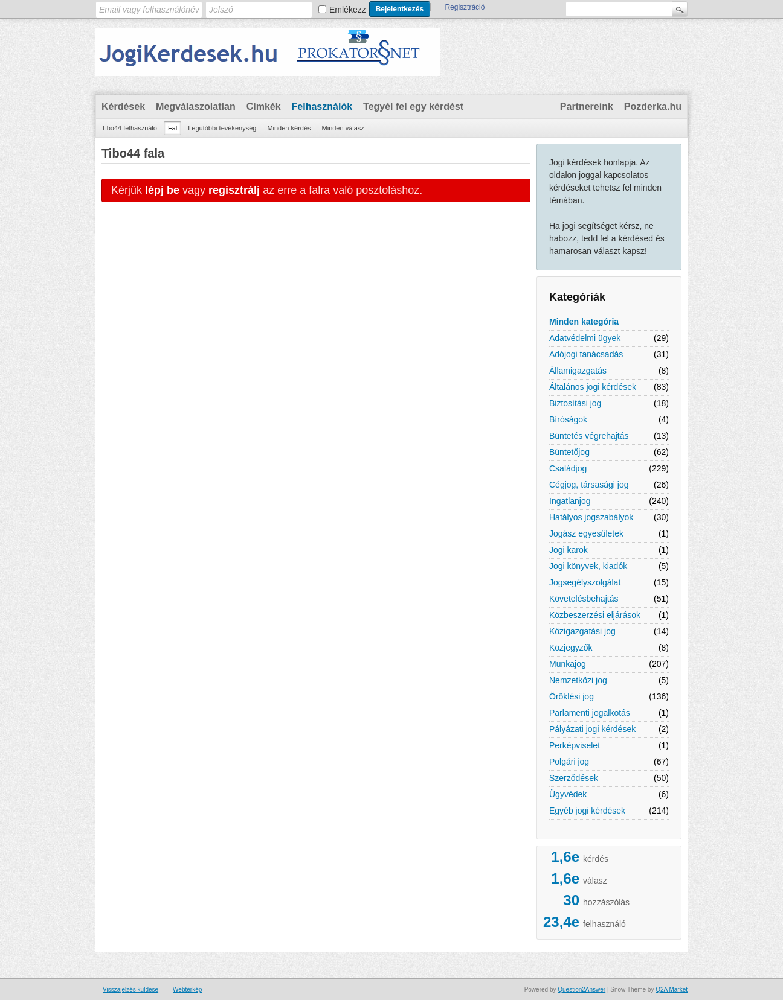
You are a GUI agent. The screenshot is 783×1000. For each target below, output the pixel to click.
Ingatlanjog (570, 501)
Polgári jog (569, 761)
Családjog (568, 468)
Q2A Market (672, 989)
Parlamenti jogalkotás (589, 713)
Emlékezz (347, 9)
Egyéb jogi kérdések (587, 810)
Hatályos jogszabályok (591, 517)
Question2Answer (581, 989)
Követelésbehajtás (583, 599)
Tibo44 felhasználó (129, 128)
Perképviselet (574, 745)
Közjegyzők (571, 647)
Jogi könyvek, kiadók (588, 566)
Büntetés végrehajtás (589, 436)
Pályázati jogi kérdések (592, 729)
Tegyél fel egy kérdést (413, 106)
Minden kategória (584, 321)
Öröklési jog (571, 696)
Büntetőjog (569, 452)
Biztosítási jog (575, 403)
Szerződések (573, 778)
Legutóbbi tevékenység (222, 128)
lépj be (162, 190)
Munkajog (567, 664)
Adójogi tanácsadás (586, 354)
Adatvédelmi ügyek (584, 338)
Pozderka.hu (653, 106)
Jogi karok (568, 550)
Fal (172, 128)
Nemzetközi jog (578, 680)
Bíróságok (568, 419)
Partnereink (586, 106)
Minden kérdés (289, 128)
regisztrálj (234, 190)
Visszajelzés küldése (130, 989)
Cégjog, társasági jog (589, 484)
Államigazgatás (578, 370)
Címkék (263, 106)
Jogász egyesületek (586, 533)
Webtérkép (187, 989)
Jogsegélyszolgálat (584, 582)
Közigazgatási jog (582, 631)
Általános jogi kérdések (592, 387)
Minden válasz (343, 128)
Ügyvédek (568, 794)
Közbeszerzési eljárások (594, 615)
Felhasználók (322, 106)
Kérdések (123, 106)
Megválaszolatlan (196, 106)
